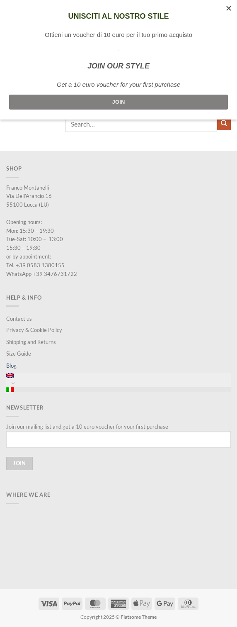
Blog (11, 365)
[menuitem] (118, 375)
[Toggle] (13, 383)
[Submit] (224, 123)
